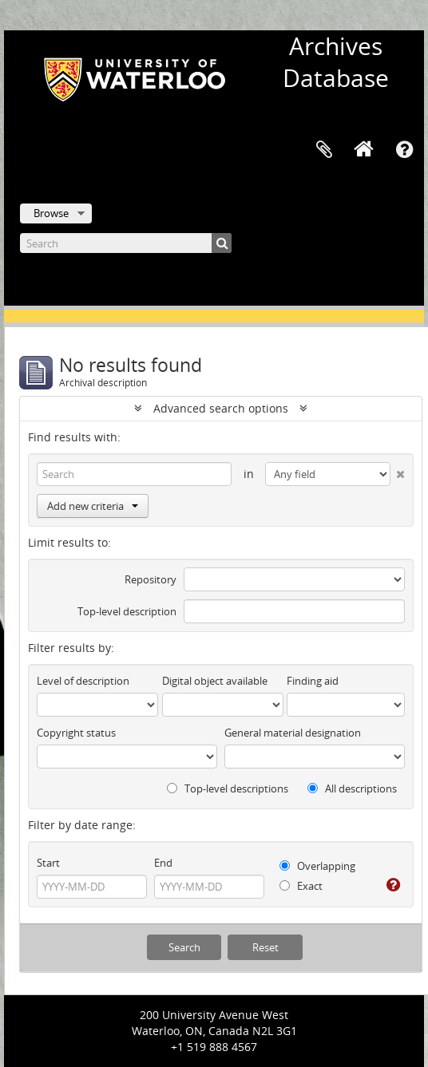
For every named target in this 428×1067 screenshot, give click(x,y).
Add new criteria (92, 506)
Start (48, 863)
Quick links (404, 150)
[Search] (126, 243)
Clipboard (324, 150)
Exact (301, 886)
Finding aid (313, 681)
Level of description (83, 681)
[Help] (392, 885)
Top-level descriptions (227, 788)
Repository (150, 579)
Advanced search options (220, 408)
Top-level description (126, 611)
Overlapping (317, 866)
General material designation (292, 732)
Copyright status (76, 732)
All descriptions (352, 788)
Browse (51, 213)
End (163, 863)
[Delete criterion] (397, 471)
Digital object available (215, 681)
